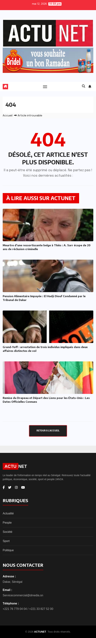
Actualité (8, 513)
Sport (6, 541)
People (7, 522)
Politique (8, 550)
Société (7, 531)
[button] (83, 86)
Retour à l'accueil (48, 431)
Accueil (7, 115)
